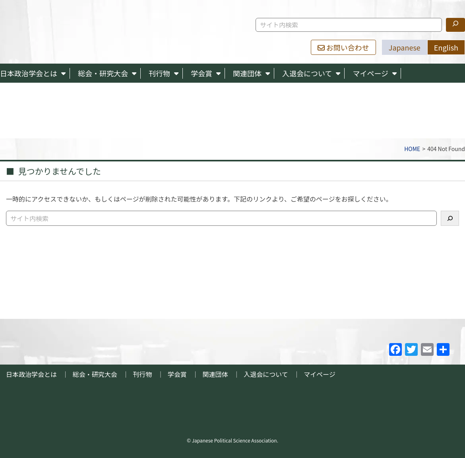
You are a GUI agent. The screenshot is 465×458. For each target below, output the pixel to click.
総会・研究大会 (103, 73)
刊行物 (159, 73)
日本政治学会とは (28, 73)
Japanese (404, 47)
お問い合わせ (343, 47)
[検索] (455, 25)
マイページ (370, 73)
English (446, 47)
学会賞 (201, 73)
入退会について (307, 73)
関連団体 (247, 73)
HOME (412, 149)
